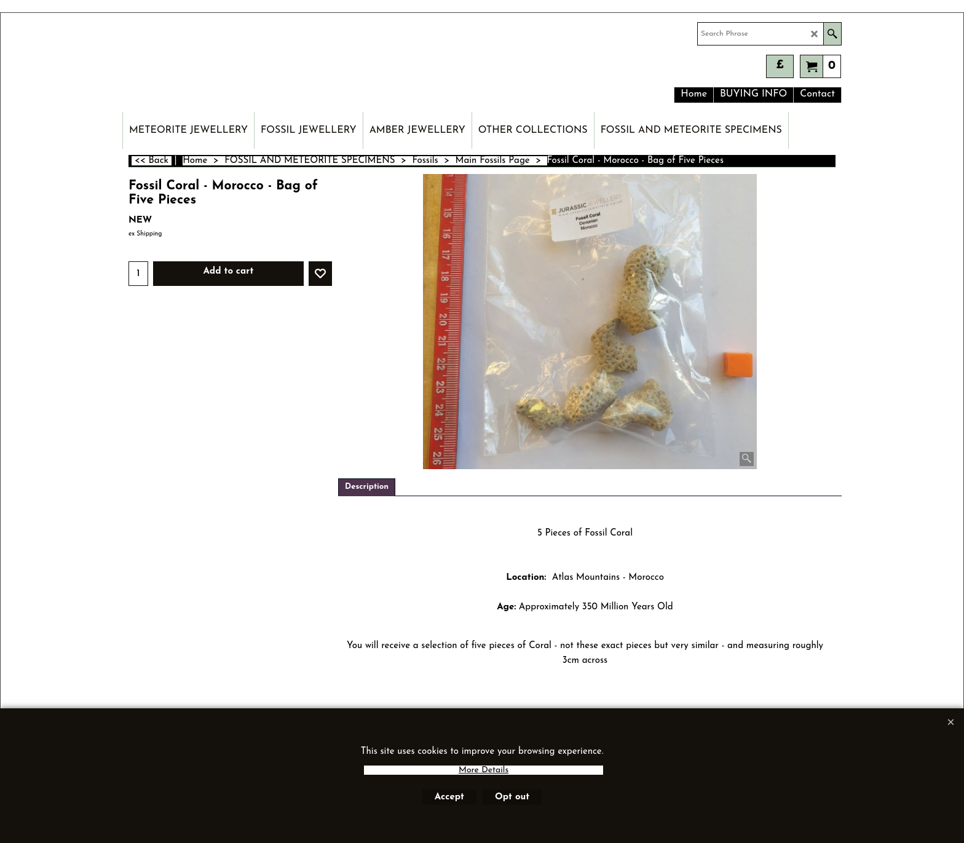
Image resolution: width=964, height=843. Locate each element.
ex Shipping (145, 234)
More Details (483, 770)
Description (367, 487)
